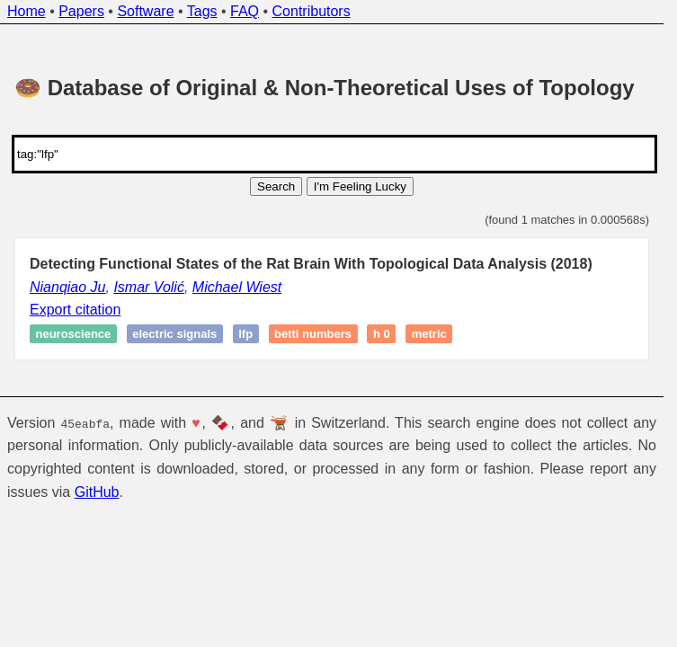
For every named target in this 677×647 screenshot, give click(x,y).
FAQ (244, 11)
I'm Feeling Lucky (360, 186)
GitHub (97, 491)
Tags (202, 11)
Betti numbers (313, 334)
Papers (81, 11)
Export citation (75, 309)
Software (145, 11)
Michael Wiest (236, 287)
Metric (429, 334)
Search (276, 186)
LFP (245, 334)
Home (26, 11)
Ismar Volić (148, 287)
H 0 (381, 334)
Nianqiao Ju (68, 287)
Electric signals (174, 334)
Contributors (311, 11)
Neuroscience (73, 334)
